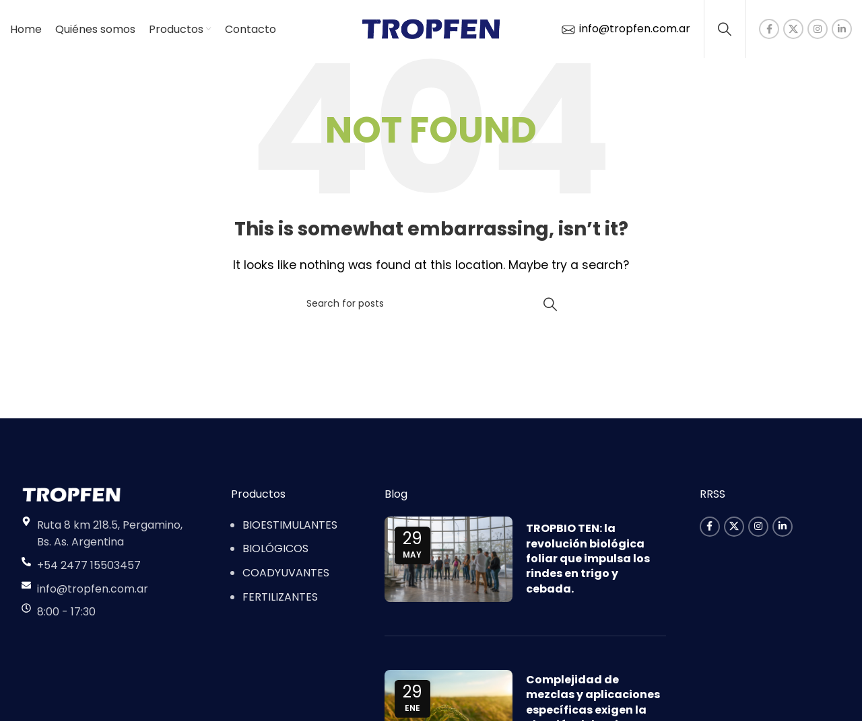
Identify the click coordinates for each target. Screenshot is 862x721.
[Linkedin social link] (842, 30)
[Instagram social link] (817, 30)
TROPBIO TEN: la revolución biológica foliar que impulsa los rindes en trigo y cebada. (588, 561)
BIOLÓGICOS (275, 551)
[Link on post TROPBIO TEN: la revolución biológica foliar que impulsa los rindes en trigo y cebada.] (448, 562)
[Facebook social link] (769, 30)
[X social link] (793, 30)
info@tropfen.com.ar (625, 30)
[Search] (724, 30)
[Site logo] (431, 29)
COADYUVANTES (285, 575)
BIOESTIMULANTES (289, 527)
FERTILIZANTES (280, 599)
